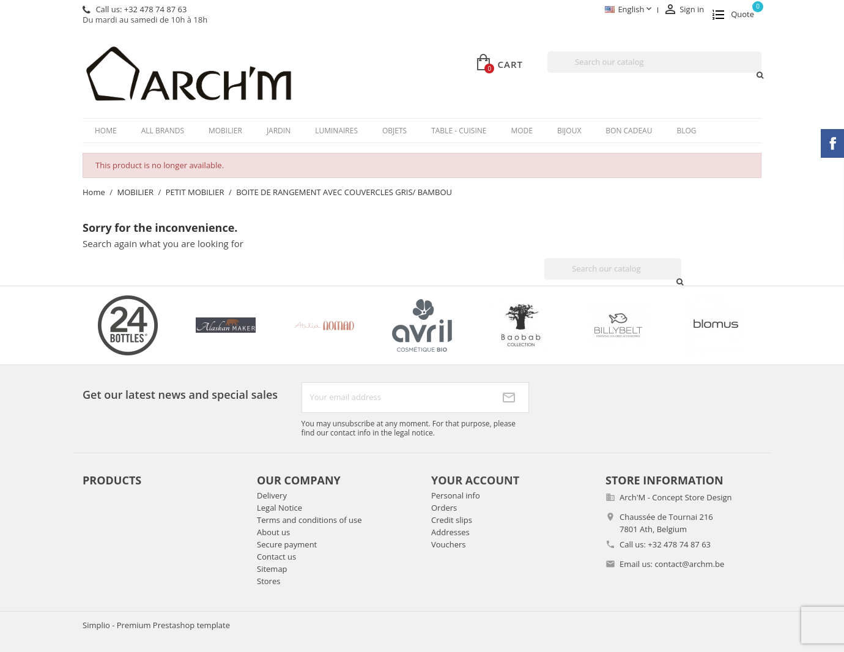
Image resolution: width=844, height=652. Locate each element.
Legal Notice (279, 507)
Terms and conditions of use (309, 519)
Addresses (450, 532)
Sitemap (272, 568)
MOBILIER (225, 130)
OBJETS (394, 130)
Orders (444, 507)
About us (273, 532)
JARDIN (279, 130)
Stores (268, 581)
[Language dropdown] (629, 10)
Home (106, 130)
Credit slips (451, 519)
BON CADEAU (628, 130)
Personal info (455, 495)
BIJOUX (569, 130)
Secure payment (287, 544)
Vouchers (448, 544)
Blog (686, 130)
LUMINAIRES (336, 130)
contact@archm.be (689, 563)
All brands (162, 130)
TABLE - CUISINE (458, 130)
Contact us (276, 556)
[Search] (654, 62)
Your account (475, 480)
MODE (522, 130)
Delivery (272, 495)
